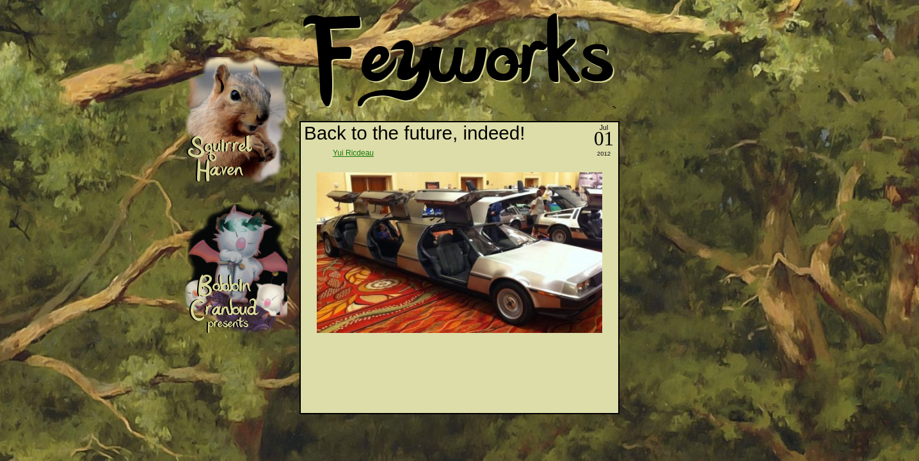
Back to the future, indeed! (414, 132)
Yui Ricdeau (353, 153)
